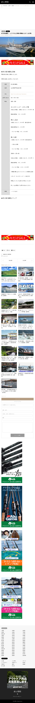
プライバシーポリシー (17, 696)
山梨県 (13, 638)
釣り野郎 (17, 692)
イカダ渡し (14, 660)
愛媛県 (24, 642)
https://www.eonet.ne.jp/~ (16, 94)
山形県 (2, 638)
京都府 (13, 630)
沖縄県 (24, 645)
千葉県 (24, 632)
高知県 (2, 655)
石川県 (24, 647)
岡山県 (2, 640)
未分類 (24, 643)
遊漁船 (8, 31)
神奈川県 (3, 648)
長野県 (24, 652)
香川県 (24, 653)
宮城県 (24, 635)
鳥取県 (13, 655)
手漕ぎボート (14, 662)
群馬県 (24, 650)
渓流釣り (3, 664)
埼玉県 (13, 633)
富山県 (13, 637)
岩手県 (13, 640)
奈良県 (13, 635)
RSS (17, 693)
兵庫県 (2, 632)
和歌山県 (3, 633)
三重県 (2, 630)
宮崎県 (2, 637)
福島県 (2, 650)
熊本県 (13, 647)
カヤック (24, 660)
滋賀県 (2, 647)
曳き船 (24, 662)
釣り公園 (3, 665)
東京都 (2, 645)
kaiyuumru (24, 94)
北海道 (13, 632)
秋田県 (13, 650)
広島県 (2, 642)
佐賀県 (24, 630)
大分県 (24, 633)
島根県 (24, 640)
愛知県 (2, 643)
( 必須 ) (4, 410)
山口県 (3, 31)
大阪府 (2, 635)
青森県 (2, 653)
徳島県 (13, 642)
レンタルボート (4, 662)
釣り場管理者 (8, 254)
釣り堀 (13, 665)
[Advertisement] (17, 19)
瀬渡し (13, 664)
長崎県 (13, 652)
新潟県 (13, 643)
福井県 (13, 648)
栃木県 (13, 645)
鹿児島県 (24, 655)
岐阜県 (24, 638)
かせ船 (2, 660)
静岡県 (13, 653)
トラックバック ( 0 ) (17, 401)
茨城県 (2, 652)
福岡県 (24, 648)
